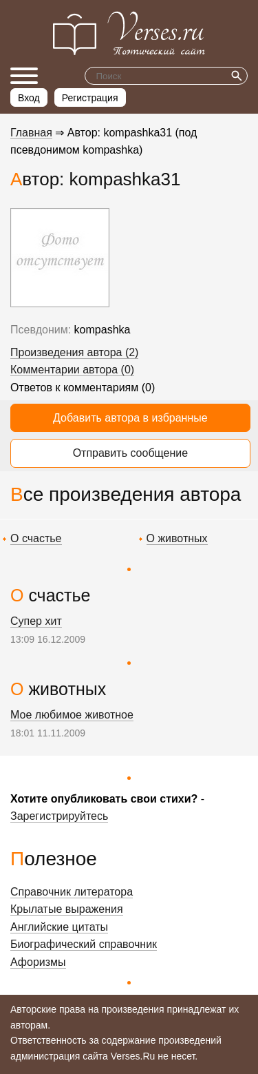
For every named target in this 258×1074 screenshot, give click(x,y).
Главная (31, 132)
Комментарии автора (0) (72, 369)
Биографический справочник (83, 944)
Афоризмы (38, 962)
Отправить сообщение (130, 453)
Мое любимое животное (71, 715)
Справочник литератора (71, 892)
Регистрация (90, 97)
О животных (177, 538)
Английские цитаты (59, 927)
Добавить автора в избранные (130, 418)
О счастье (36, 538)
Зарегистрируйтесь (59, 816)
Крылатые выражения (66, 909)
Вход (29, 97)
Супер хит (36, 621)
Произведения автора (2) (74, 352)
